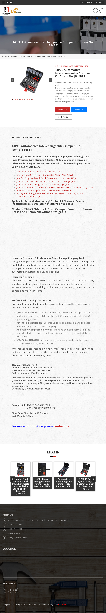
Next (50, 80)
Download (62, 109)
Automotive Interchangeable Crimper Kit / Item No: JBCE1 (63, 483)
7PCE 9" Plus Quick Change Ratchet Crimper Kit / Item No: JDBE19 (85, 484)
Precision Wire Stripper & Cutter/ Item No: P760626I (44, 190)
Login (99, 3)
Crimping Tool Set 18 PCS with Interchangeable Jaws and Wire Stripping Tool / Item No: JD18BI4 (20, 486)
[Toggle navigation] (101, 10)
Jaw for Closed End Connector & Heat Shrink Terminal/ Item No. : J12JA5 (55, 187)
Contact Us (87, 3)
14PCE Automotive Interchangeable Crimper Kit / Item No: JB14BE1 (42, 56)
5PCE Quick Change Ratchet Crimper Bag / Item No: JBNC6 (42, 483)
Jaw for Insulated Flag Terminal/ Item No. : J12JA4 (43, 184)
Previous (12, 80)
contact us (61, 426)
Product (14, 56)
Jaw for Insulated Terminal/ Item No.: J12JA (39, 171)
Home (7, 56)
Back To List (63, 117)
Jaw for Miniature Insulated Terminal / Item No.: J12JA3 (46, 181)
